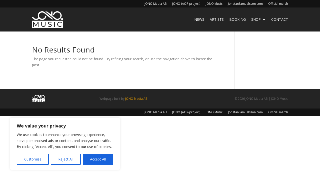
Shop (256, 19)
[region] (65, 144)
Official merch (278, 4)
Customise (33, 159)
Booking (237, 19)
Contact (279, 19)
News (199, 19)
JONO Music (214, 4)
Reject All (65, 159)
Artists (217, 19)
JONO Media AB (155, 4)
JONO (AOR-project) (186, 4)
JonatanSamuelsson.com (245, 4)
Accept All (98, 159)
